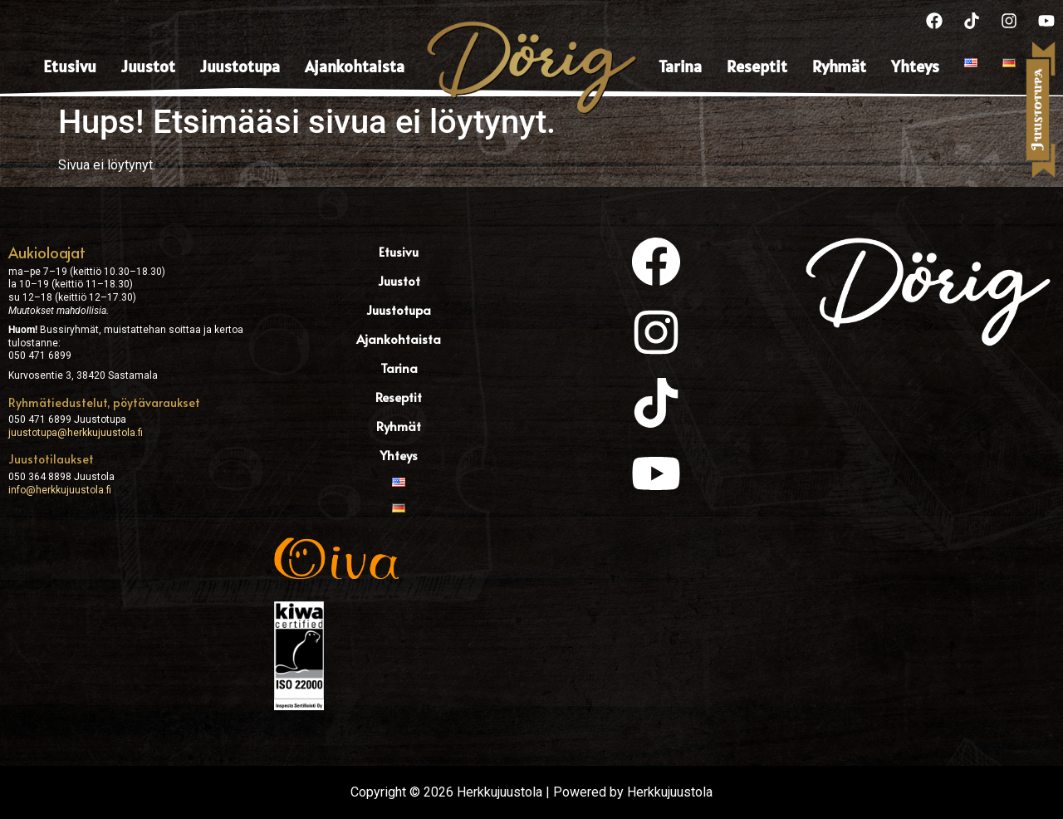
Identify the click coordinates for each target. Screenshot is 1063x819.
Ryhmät (839, 66)
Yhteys (915, 66)
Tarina (680, 66)
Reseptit (757, 66)
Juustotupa (240, 66)
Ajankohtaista (354, 66)
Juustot (148, 66)
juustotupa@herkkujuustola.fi (75, 433)
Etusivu (69, 66)
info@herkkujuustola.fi (59, 490)
